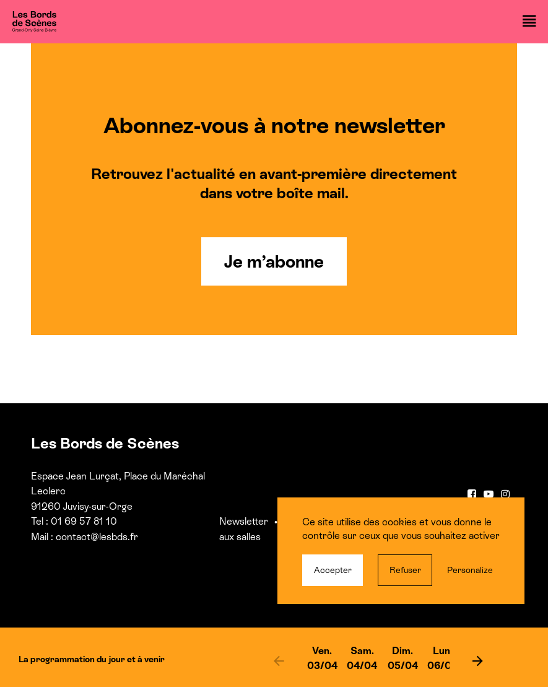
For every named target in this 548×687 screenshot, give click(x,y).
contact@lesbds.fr (97, 537)
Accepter (333, 570)
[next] (477, 660)
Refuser (405, 570)
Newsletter (243, 521)
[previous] (279, 660)
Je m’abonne (274, 261)
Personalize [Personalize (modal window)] (470, 570)
